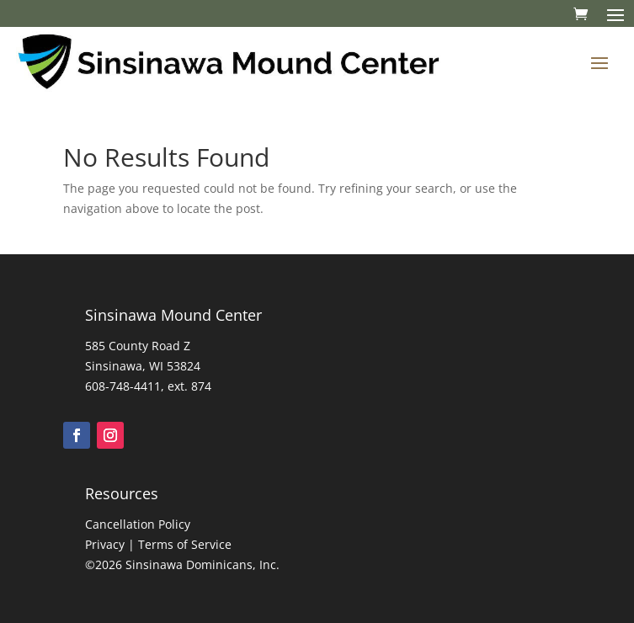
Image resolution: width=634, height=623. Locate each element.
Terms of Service (185, 544)
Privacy (105, 544)
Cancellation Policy (137, 524)
